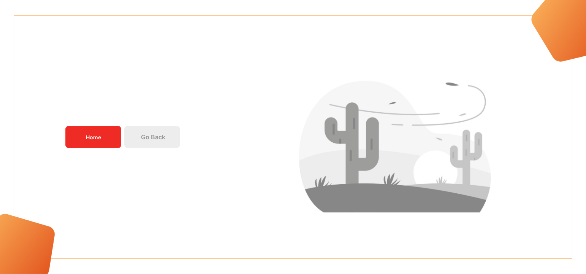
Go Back (153, 137)
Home (93, 137)
